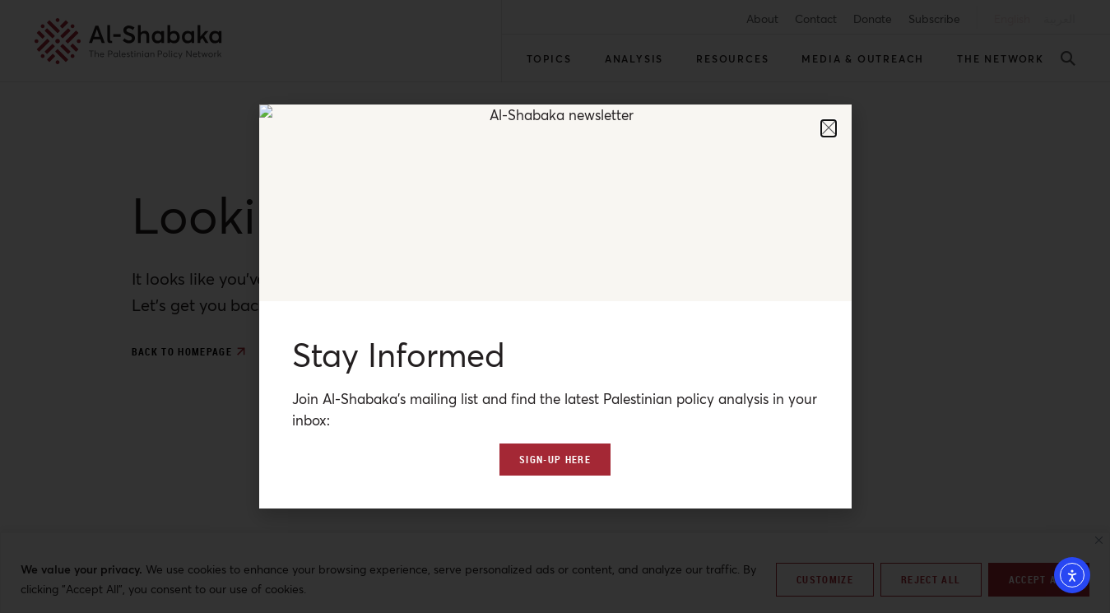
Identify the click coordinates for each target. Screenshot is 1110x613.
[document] (555, 306)
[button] (828, 128)
